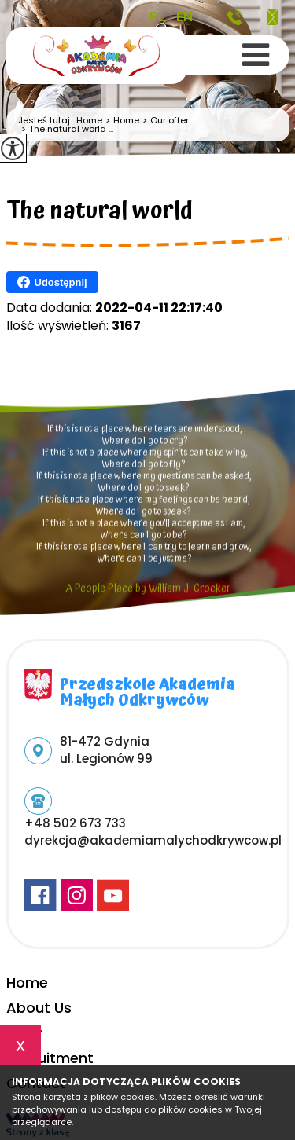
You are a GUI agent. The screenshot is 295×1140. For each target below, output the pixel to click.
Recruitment (50, 1058)
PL (156, 16)
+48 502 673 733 (235, 17)
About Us (39, 1007)
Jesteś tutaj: (47, 120)
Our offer (164, 120)
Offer (24, 1033)
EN (184, 16)
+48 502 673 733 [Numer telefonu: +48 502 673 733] (75, 823)
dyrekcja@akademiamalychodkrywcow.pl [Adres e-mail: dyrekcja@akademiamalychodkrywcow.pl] (153, 840)
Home (89, 120)
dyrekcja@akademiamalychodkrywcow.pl (272, 17)
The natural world (99, 213)
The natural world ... (65, 129)
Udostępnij (52, 282)
